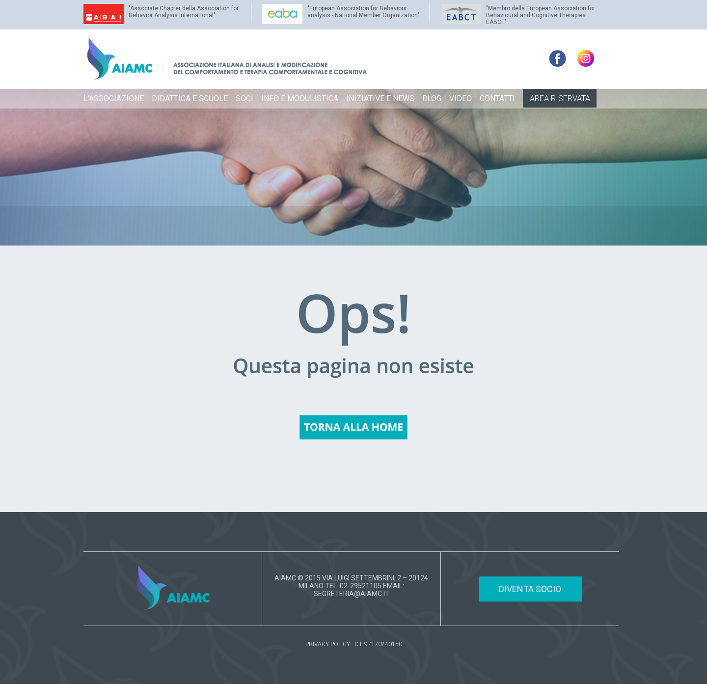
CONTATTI (497, 98)
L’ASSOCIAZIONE (113, 98)
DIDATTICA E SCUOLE (190, 98)
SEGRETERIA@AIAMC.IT (351, 594)
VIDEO (460, 98)
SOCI (244, 98)
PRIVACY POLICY (327, 644)
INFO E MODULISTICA (299, 98)
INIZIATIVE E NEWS (380, 98)
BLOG (431, 98)
